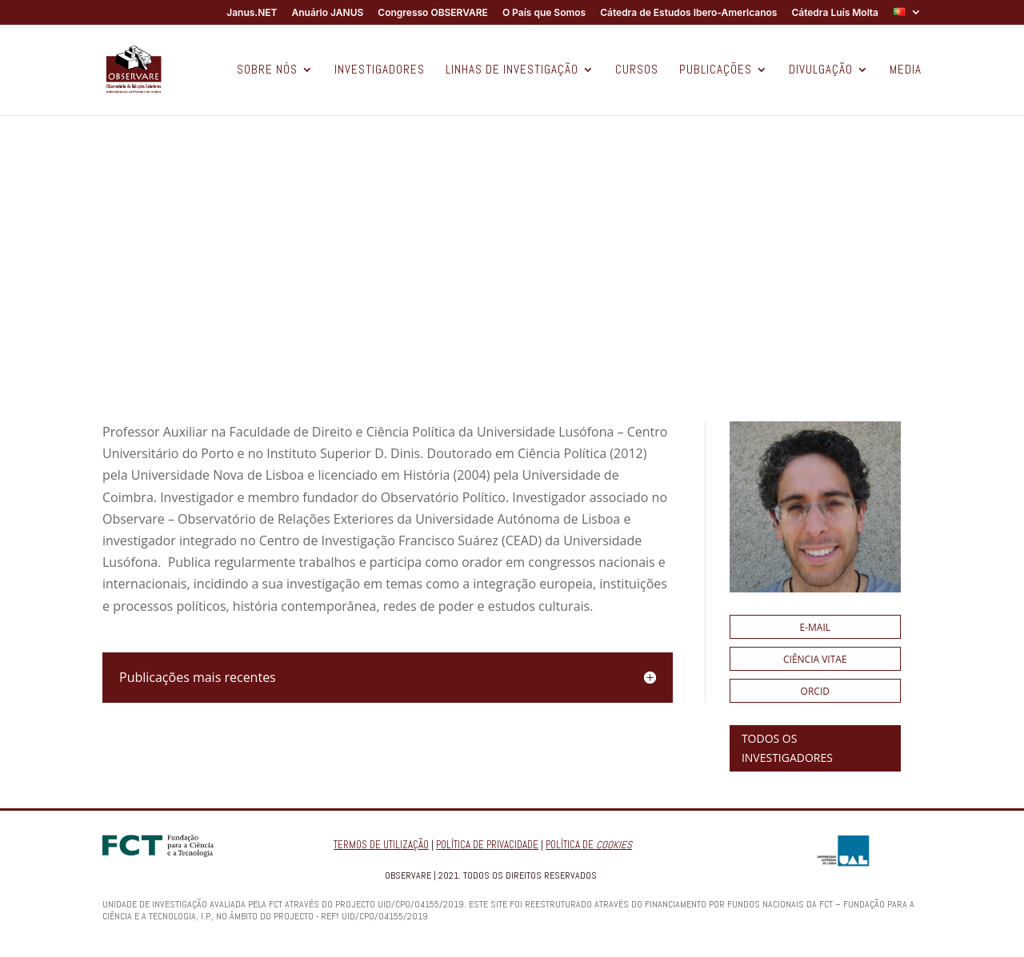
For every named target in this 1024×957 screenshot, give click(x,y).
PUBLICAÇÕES (715, 70)
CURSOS (636, 70)
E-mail (815, 627)
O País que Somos (544, 13)
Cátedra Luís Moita (834, 13)
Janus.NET (251, 13)
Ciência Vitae (815, 659)
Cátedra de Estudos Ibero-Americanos (688, 13)
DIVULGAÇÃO (821, 70)
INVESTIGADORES (379, 70)
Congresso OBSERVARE (433, 13)
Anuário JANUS (327, 13)
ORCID (815, 691)
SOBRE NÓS (267, 70)
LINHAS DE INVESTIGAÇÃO (512, 70)
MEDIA (906, 70)
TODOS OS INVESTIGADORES (787, 748)
